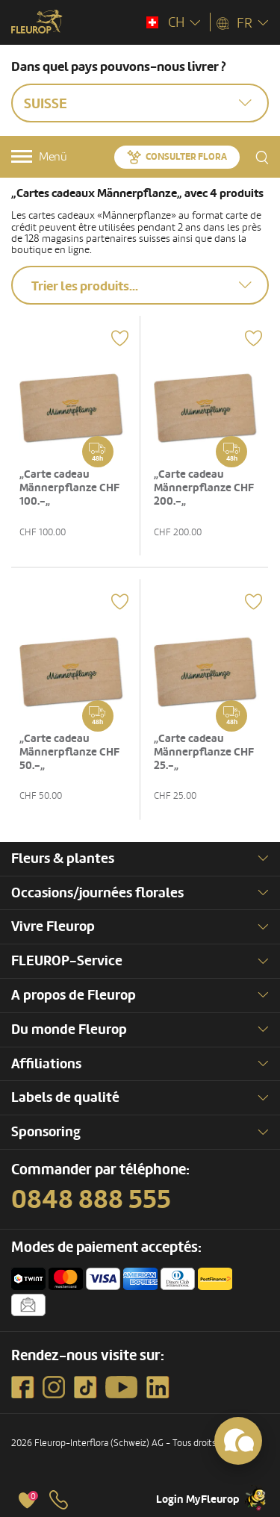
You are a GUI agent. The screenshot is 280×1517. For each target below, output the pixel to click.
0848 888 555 (91, 1199)
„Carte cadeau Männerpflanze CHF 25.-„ (204, 752)
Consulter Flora (186, 157)
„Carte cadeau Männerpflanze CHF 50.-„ (69, 752)
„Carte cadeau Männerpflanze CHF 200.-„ (204, 487)
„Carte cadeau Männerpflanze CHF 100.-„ (69, 487)
